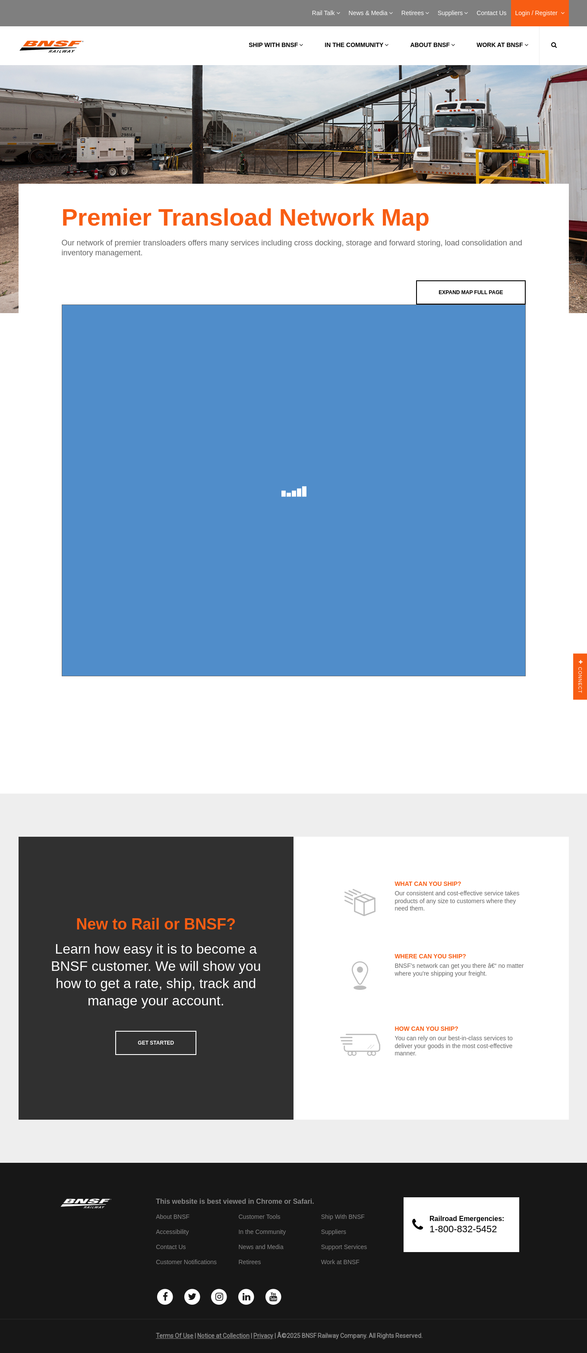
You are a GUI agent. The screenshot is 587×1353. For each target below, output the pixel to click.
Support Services (344, 1246)
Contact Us (491, 12)
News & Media (371, 12)
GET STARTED (156, 1043)
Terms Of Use (174, 1335)
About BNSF (432, 44)
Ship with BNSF (276, 44)
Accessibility (172, 1231)
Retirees (415, 12)
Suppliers (453, 12)
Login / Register (540, 12)
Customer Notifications (186, 1262)
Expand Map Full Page (471, 292)
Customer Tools (259, 1216)
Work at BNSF (502, 44)
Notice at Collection (223, 1335)
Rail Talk (326, 12)
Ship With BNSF (343, 1216)
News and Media (260, 1246)
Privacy (263, 1335)
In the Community (356, 44)
